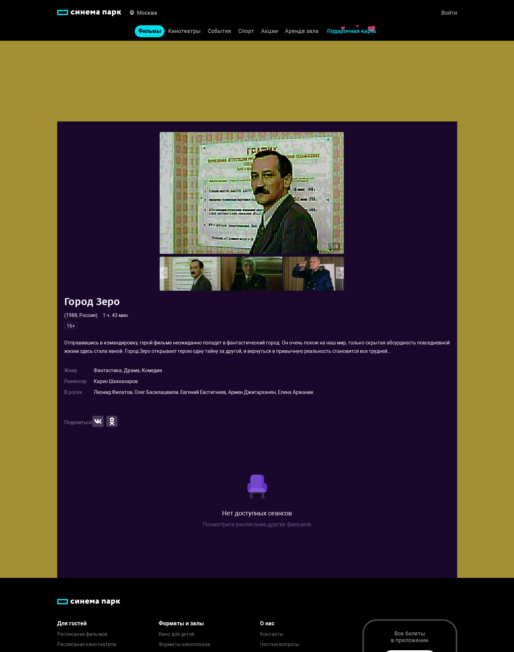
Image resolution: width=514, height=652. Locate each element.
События (219, 31)
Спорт (246, 31)
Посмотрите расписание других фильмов (257, 524)
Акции (269, 31)
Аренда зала (302, 31)
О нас (267, 623)
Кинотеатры (184, 31)
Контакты (271, 634)
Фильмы (149, 31)
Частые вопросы (280, 644)
